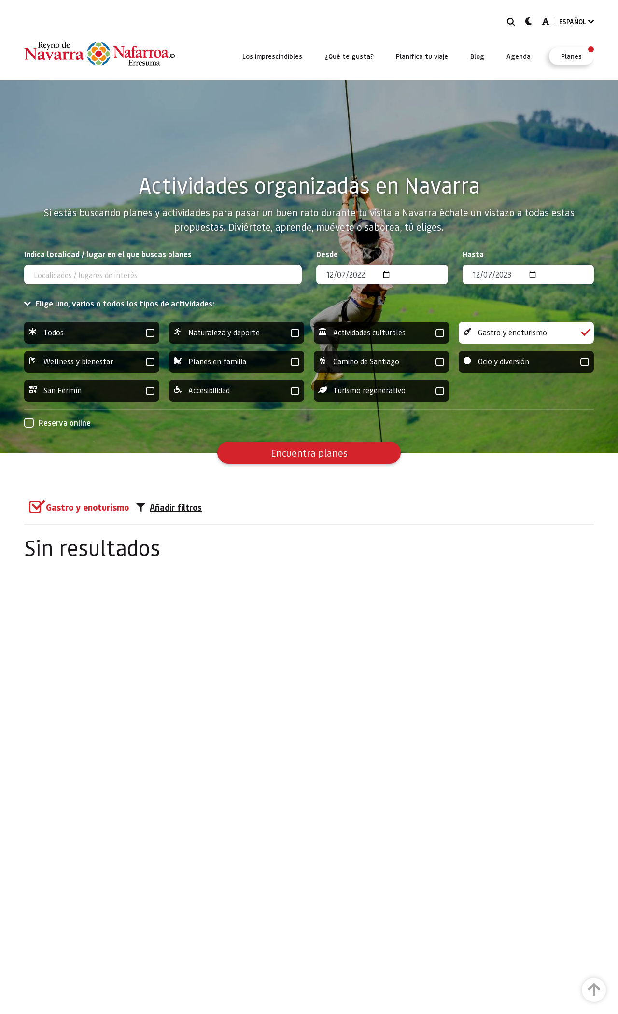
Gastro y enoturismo (526, 333)
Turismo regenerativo (381, 391)
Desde (327, 254)
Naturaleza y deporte (236, 333)
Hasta (473, 254)
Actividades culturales (381, 333)
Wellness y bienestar (91, 362)
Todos (91, 333)
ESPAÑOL (576, 21)
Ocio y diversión (526, 362)
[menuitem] (272, 56)
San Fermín (91, 391)
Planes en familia (236, 362)
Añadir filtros (169, 507)
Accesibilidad (236, 391)
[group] (91, 333)
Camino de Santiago (381, 362)
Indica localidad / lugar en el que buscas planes (108, 254)
